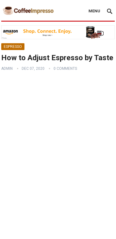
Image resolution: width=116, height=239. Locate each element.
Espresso (13, 46)
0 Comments (65, 68)
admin (7, 68)
